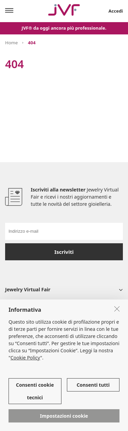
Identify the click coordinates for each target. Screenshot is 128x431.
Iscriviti (63, 251)
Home (11, 43)
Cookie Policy (25, 357)
